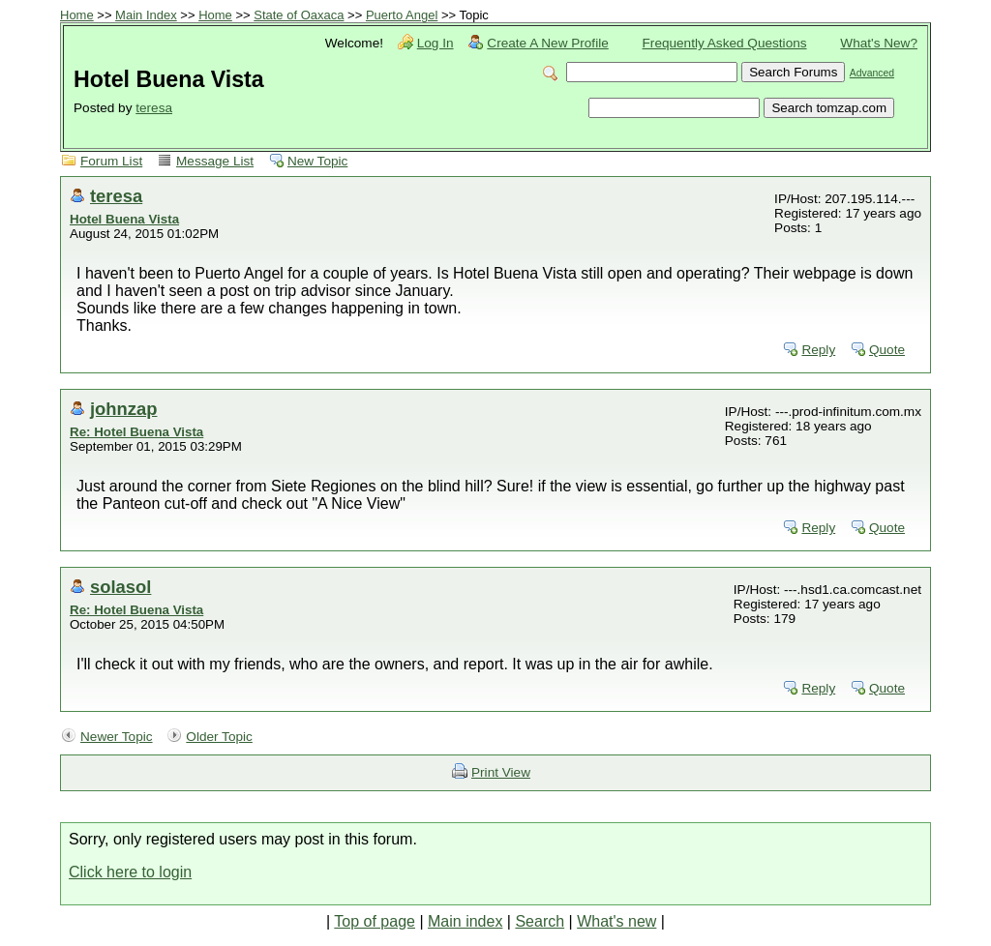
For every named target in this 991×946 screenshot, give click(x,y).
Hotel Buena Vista (124, 219)
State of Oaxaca (299, 15)
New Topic (317, 161)
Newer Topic (116, 736)
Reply (818, 349)
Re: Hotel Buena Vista (136, 432)
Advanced (872, 73)
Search (539, 921)
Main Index (146, 15)
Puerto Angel (401, 15)
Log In (435, 43)
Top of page (374, 921)
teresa (153, 108)
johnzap (123, 409)
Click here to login (130, 872)
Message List (215, 161)
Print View (500, 772)
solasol (120, 586)
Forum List (111, 161)
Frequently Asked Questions (725, 43)
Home (77, 15)
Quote (887, 349)
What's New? (878, 43)
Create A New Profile (547, 43)
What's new (616, 921)
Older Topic (219, 736)
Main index (465, 921)
